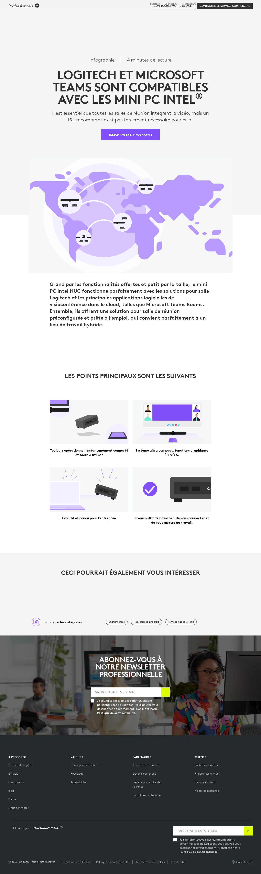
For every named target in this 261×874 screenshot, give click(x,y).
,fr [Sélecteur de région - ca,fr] (243, 3)
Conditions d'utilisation (76, 862)
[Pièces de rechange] (207, 791)
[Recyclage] (76, 773)
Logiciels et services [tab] (99, 13)
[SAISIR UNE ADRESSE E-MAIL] (126, 692)
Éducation (208, 4)
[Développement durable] (85, 765)
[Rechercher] (213, 13)
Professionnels (190, 4)
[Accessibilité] (78, 782)
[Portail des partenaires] (147, 795)
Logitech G (171, 4)
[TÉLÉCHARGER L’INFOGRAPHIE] (130, 134)
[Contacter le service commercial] (225, 25)
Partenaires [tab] (162, 13)
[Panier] (244, 13)
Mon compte (233, 13)
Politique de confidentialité (198, 852)
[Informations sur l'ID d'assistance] (61, 828)
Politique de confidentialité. (116, 713)
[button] (24, 25)
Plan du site (177, 862)
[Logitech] (34, 13)
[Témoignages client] (181, 622)
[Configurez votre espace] (172, 25)
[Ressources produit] (146, 622)
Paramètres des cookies (150, 862)
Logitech (155, 4)
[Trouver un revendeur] (146, 765)
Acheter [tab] (67, 13)
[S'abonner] (165, 692)
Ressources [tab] (134, 13)
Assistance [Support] (223, 3)
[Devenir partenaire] (144, 773)
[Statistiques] (117, 622)
